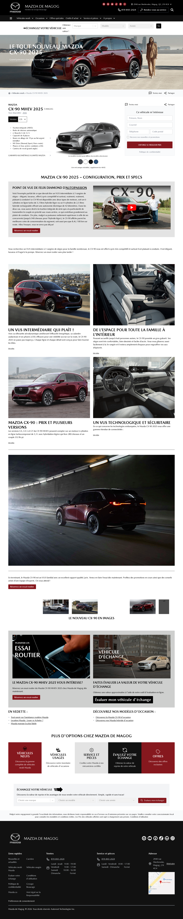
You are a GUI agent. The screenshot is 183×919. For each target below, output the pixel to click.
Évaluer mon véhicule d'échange (123, 699)
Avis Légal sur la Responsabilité (33, 894)
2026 (25, 113)
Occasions (41, 18)
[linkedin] (167, 838)
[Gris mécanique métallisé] (80, 161)
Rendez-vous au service (153, 10)
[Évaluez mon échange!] (158, 26)
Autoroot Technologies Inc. (63, 909)
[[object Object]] (169, 93)
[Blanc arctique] (85, 162)
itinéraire (171, 863)
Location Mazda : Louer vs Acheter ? (27, 720)
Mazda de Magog (42, 6)
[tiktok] (161, 838)
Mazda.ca (12, 892)
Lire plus (11, 348)
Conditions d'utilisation (139, 817)
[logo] (15, 8)
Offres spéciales (57, 18)
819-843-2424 (127, 9)
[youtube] (150, 838)
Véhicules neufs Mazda (15, 869)
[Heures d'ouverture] (151, 4)
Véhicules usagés (33, 867)
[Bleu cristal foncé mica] (96, 162)
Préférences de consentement (21, 901)
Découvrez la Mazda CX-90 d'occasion (113, 717)
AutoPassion (76, 188)
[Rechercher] (172, 9)
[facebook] (155, 838)
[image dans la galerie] (27, 606)
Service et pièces (92, 18)
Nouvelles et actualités (13, 860)
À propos (109, 18)
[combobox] (18, 800)
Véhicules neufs (25, 18)
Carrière (30, 859)
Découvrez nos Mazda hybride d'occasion (114, 720)
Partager (169, 104)
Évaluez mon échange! (152, 800)
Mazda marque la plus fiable (23, 723)
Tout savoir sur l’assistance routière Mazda (29, 717)
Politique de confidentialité (149, 152)
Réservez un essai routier (26, 230)
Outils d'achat (73, 18)
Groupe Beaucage (30, 885)
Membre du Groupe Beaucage (36, 10)
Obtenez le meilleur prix (149, 145)
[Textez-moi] (155, 93)
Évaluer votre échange (14, 877)
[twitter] (144, 838)
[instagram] (173, 838)
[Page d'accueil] (14, 838)
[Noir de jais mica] (91, 162)
